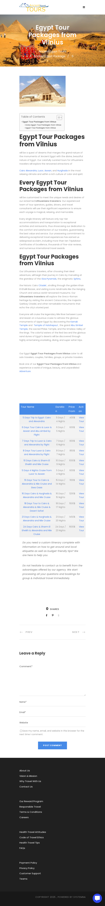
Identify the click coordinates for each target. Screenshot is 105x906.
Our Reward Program (31, 801)
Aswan (47, 170)
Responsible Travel (30, 806)
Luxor (40, 170)
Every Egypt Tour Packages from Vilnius (43, 125)
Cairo (22, 170)
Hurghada (62, 170)
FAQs (22, 848)
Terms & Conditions (30, 812)
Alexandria (31, 170)
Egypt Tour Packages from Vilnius (39, 121)
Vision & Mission (28, 776)
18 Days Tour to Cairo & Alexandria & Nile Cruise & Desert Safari (36, 507)
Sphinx (77, 278)
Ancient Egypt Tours (52, 51)
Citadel (42, 285)
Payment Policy (28, 862)
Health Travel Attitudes (32, 832)
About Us (24, 770)
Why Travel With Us (30, 781)
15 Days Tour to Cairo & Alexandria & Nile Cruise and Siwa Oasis (37, 484)
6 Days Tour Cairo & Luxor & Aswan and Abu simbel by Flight (37, 431)
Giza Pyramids (49, 278)
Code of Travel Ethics (31, 837)
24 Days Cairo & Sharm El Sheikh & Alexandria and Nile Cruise (37, 530)
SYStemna (79, 897)
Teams (23, 878)
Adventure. (25, 371)
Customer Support (30, 873)
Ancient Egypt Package (49, 56)
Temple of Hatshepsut (45, 325)
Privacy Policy (26, 868)
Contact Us (26, 786)
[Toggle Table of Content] (57, 117)
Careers (24, 817)
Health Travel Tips (29, 842)
